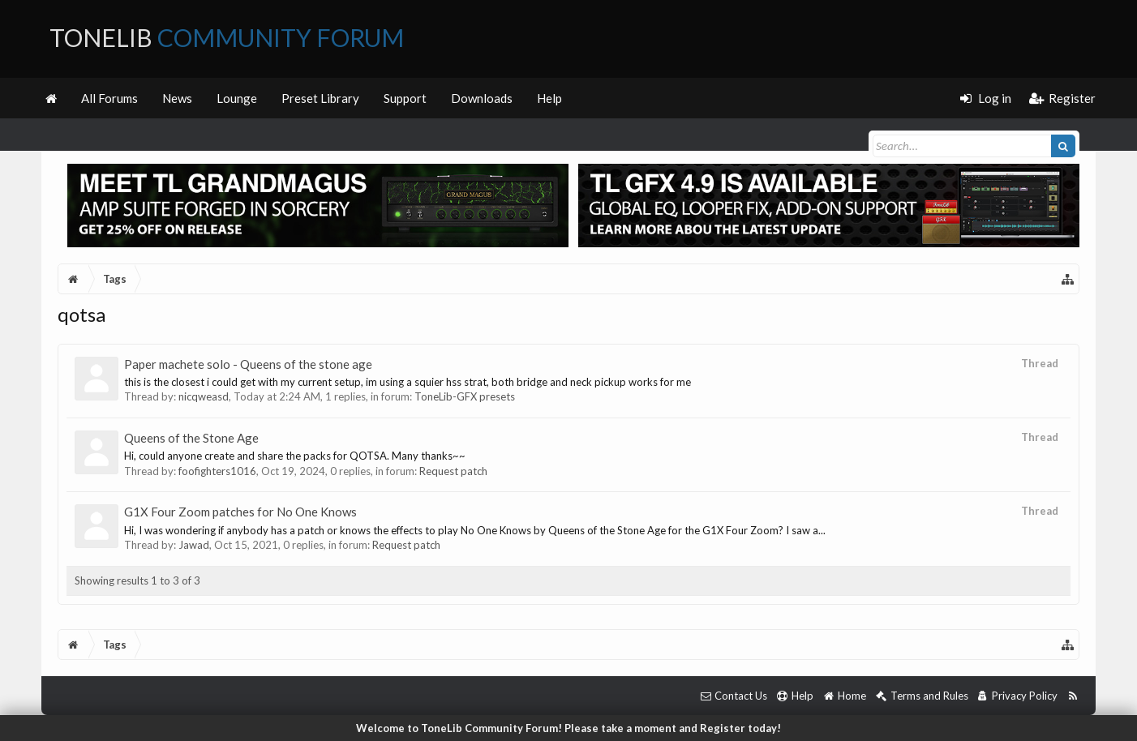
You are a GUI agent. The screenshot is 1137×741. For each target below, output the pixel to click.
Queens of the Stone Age (191, 437)
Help (549, 98)
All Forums (109, 98)
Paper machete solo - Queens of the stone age (248, 364)
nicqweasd (203, 396)
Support (405, 98)
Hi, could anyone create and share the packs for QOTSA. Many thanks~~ (295, 455)
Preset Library (320, 98)
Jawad (193, 544)
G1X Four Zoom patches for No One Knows (240, 511)
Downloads (482, 98)
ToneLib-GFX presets (464, 396)
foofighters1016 (217, 471)
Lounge (237, 98)
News (177, 98)
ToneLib (226, 37)
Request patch (453, 471)
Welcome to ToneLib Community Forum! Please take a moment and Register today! (568, 728)
